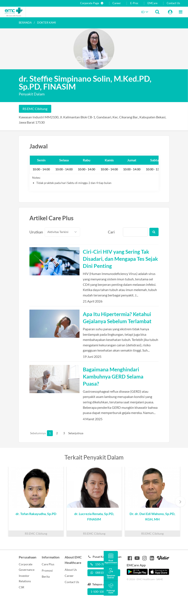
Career (116, 3)
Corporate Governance (26, 566)
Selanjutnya (71, 433)
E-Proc (134, 3)
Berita (46, 576)
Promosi (47, 570)
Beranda (25, 22)
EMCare (153, 3)
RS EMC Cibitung (35, 109)
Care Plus (48, 564)
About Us (71, 569)
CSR (21, 587)
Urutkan (34, 232)
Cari (111, 232)
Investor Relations (25, 578)
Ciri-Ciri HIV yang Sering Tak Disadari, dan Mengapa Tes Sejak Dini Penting (120, 258)
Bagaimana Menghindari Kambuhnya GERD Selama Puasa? (113, 376)
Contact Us (173, 3)
